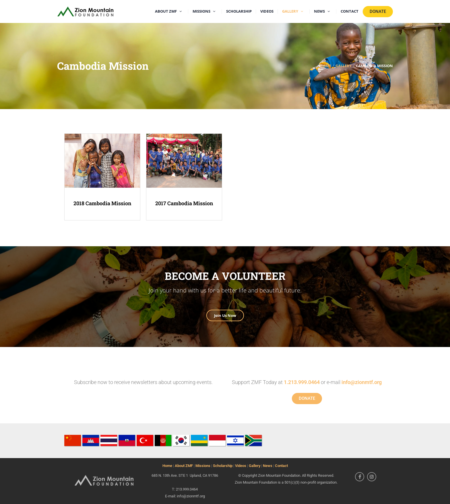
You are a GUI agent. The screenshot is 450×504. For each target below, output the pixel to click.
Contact (281, 466)
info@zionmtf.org (362, 382)
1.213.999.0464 (302, 382)
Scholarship (222, 466)
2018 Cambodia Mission (102, 203)
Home (167, 466)
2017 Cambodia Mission (184, 203)
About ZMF (184, 466)
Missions (202, 466)
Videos (240, 466)
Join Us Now (225, 315)
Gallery (254, 466)
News (267, 466)
